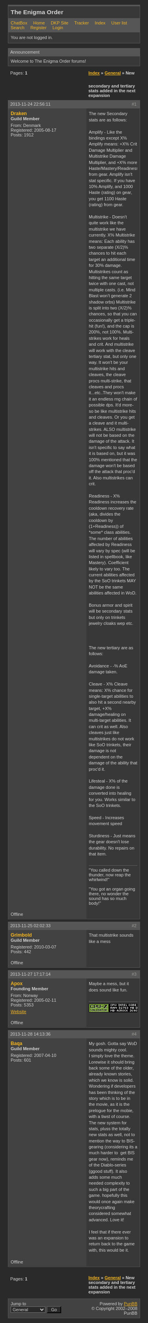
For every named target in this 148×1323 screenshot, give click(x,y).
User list (119, 22)
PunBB (130, 1303)
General (113, 73)
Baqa (16, 1043)
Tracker (81, 22)
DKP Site (59, 22)
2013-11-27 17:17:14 (30, 974)
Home (39, 22)
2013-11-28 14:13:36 (30, 1034)
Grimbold (21, 935)
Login (57, 27)
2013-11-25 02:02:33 (30, 925)
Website (18, 1011)
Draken (19, 113)
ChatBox (19, 22)
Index (100, 22)
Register (38, 27)
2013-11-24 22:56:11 (30, 104)
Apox (16, 983)
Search (17, 27)
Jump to (36, 1307)
